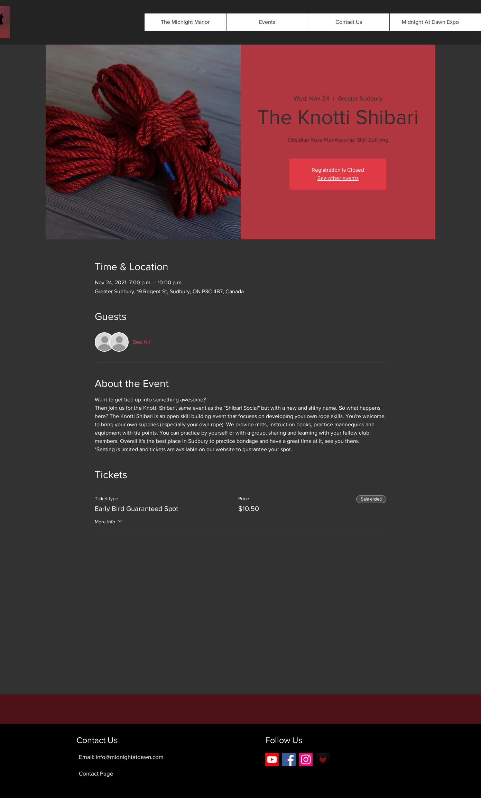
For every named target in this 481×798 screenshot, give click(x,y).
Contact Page (96, 773)
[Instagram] (306, 759)
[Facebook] (289, 759)
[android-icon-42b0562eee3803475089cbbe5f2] (323, 759)
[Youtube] (272, 759)
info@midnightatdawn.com (130, 756)
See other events (338, 178)
